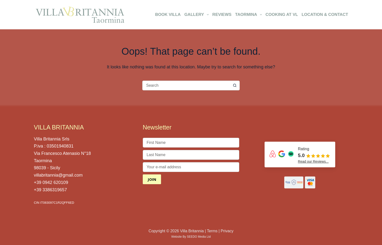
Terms (212, 231)
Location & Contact (325, 14)
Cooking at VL (282, 14)
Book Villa (168, 14)
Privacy (227, 231)
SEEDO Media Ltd (199, 236)
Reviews (221, 14)
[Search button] (235, 85)
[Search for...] (186, 85)
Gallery (197, 15)
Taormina (249, 15)
